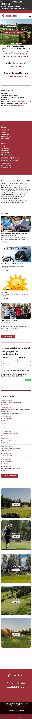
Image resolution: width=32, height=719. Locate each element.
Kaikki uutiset (8, 336)
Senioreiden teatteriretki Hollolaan (11, 448)
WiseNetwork (22, 705)
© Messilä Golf (8, 703)
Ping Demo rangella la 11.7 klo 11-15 (13, 264)
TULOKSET (16, 66)
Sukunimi (21, 357)
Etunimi (4, 357)
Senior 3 (4, 292)
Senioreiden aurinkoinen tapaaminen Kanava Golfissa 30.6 (14, 235)
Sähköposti (5, 364)
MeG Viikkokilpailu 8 (7, 418)
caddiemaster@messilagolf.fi (11, 6)
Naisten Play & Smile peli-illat (9, 440)
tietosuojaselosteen (18, 374)
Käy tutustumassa (17, 105)
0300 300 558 (17, 2)
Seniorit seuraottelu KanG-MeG (10, 433)
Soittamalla (5, 152)
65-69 (20, 76)
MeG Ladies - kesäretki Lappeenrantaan (12, 402)
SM (11, 76)
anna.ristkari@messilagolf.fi (18, 54)
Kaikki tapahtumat (10, 476)
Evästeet (21, 710)
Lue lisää (5, 242)
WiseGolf (8, 705)
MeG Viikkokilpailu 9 (7, 461)
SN (14, 76)
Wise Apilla (5, 150)
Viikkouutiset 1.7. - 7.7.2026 (10, 320)
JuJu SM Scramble (6, 455)
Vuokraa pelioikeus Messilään (13, 32)
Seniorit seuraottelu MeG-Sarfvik (10, 468)
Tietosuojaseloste (13, 710)
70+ (24, 76)
